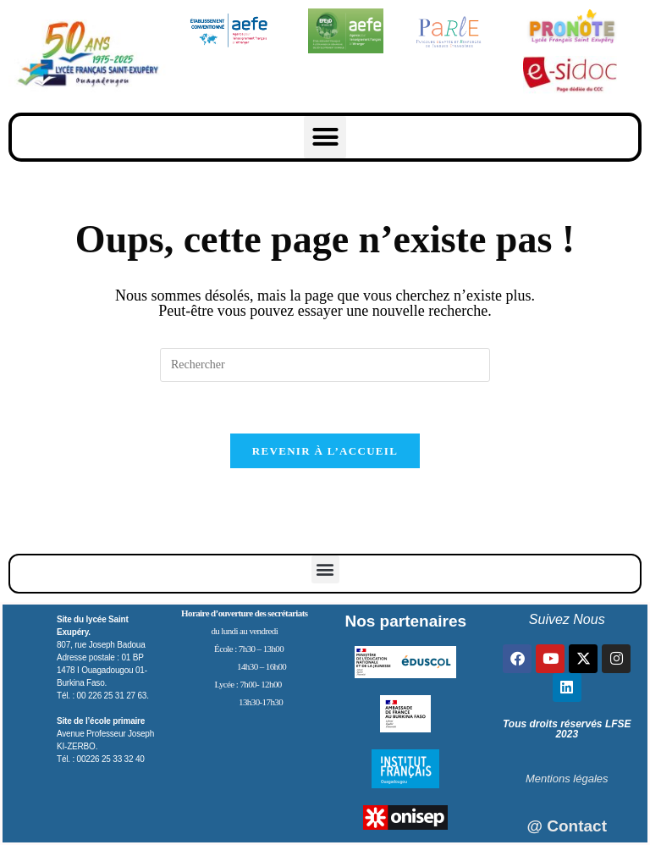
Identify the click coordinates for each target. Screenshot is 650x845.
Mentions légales (567, 778)
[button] (325, 137)
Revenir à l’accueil (325, 451)
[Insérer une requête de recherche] (325, 365)
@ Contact (566, 826)
